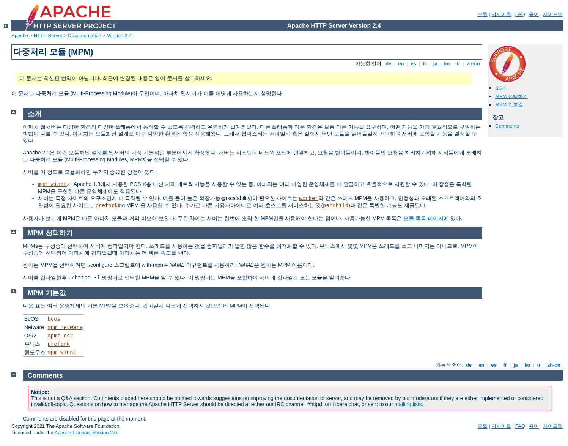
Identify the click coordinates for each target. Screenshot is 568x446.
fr (425, 63)
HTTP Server (48, 35)
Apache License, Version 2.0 (85, 432)
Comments (507, 126)
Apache (19, 35)
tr (458, 63)
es (413, 63)
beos (53, 319)
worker (308, 198)
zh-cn (473, 63)
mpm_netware (64, 328)
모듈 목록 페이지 (423, 218)
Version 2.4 (119, 35)
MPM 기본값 (509, 104)
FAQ (520, 14)
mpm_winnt (52, 184)
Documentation (84, 35)
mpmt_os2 (60, 336)
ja (435, 63)
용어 (534, 14)
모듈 (483, 14)
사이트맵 (553, 14)
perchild (335, 206)
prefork (107, 206)
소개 (500, 88)
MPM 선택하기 (511, 96)
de (388, 63)
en (401, 63)
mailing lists (408, 404)
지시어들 (501, 14)
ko (447, 63)
